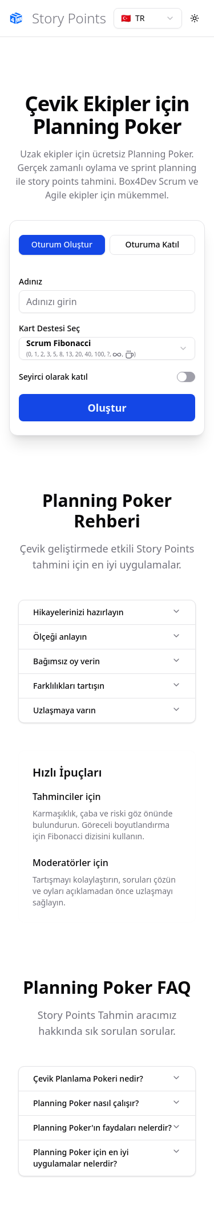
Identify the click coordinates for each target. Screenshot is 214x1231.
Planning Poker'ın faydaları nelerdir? (107, 1127)
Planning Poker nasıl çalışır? (107, 1103)
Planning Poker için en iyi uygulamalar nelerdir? (107, 1158)
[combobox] (148, 18)
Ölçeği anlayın (107, 636)
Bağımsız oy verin (107, 661)
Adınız (30, 282)
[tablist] (107, 244)
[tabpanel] (107, 349)
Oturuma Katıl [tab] (153, 244)
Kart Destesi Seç (49, 328)
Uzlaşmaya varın (107, 710)
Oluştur (107, 408)
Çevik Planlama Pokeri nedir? (107, 1078)
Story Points (69, 18)
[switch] (186, 377)
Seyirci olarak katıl (53, 376)
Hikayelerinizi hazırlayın (107, 612)
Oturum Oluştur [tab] (61, 244)
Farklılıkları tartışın (107, 685)
